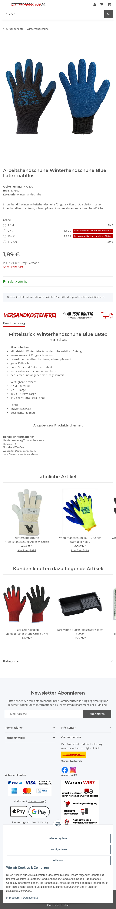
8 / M (60, 225)
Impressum (12, 897)
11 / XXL (60, 242)
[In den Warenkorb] (6, 41)
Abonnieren (97, 714)
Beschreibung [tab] (14, 323)
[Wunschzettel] (101, 4)
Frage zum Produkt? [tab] (75, 323)
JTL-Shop (64, 905)
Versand (34, 263)
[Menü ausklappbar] (5, 2)
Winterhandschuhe (29, 194)
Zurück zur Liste (14, 28)
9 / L (60, 231)
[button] (94, 4)
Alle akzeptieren (58, 838)
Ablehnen (58, 860)
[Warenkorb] (109, 4)
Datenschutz (30, 897)
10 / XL (60, 236)
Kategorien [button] (12, 661)
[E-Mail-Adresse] (44, 714)
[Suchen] (53, 14)
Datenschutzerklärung (73, 701)
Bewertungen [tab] (42, 323)
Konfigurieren (59, 849)
